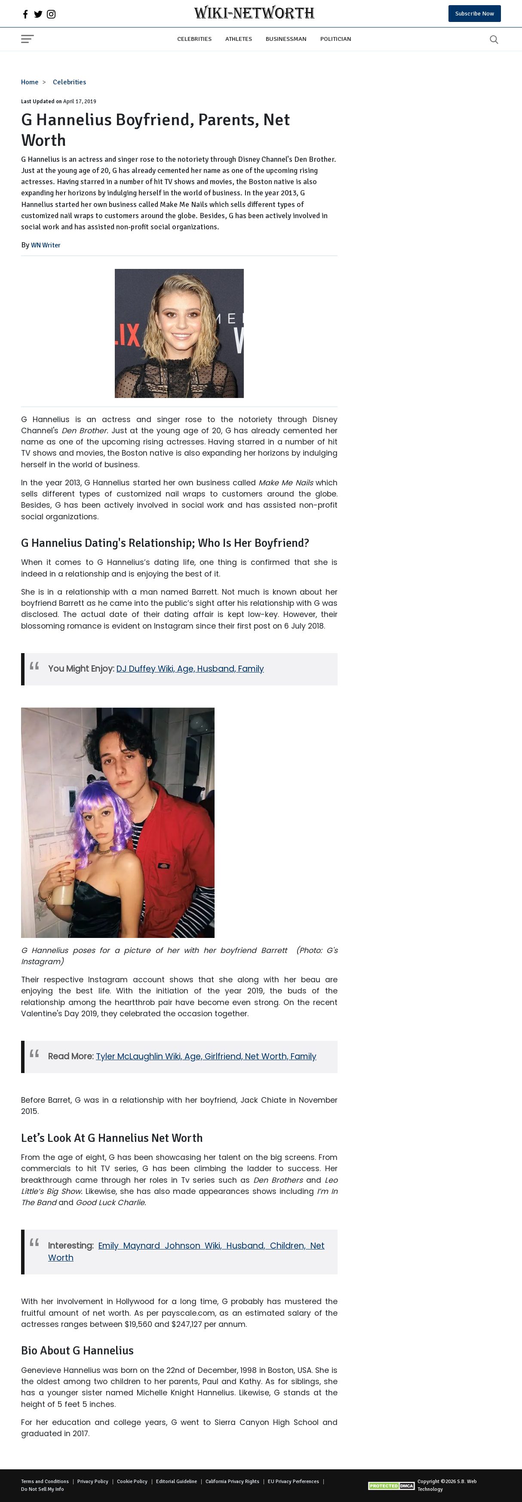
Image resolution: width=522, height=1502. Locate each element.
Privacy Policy (92, 1481)
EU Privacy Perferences (293, 1481)
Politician (335, 39)
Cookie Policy (132, 1481)
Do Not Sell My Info (42, 1489)
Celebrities (194, 39)
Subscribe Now (474, 13)
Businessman (286, 39)
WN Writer (46, 245)
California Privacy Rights (232, 1481)
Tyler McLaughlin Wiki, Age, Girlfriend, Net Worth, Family (206, 1056)
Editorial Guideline (176, 1481)
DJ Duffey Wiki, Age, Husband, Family (190, 669)
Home (30, 82)
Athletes (238, 39)
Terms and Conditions (45, 1481)
